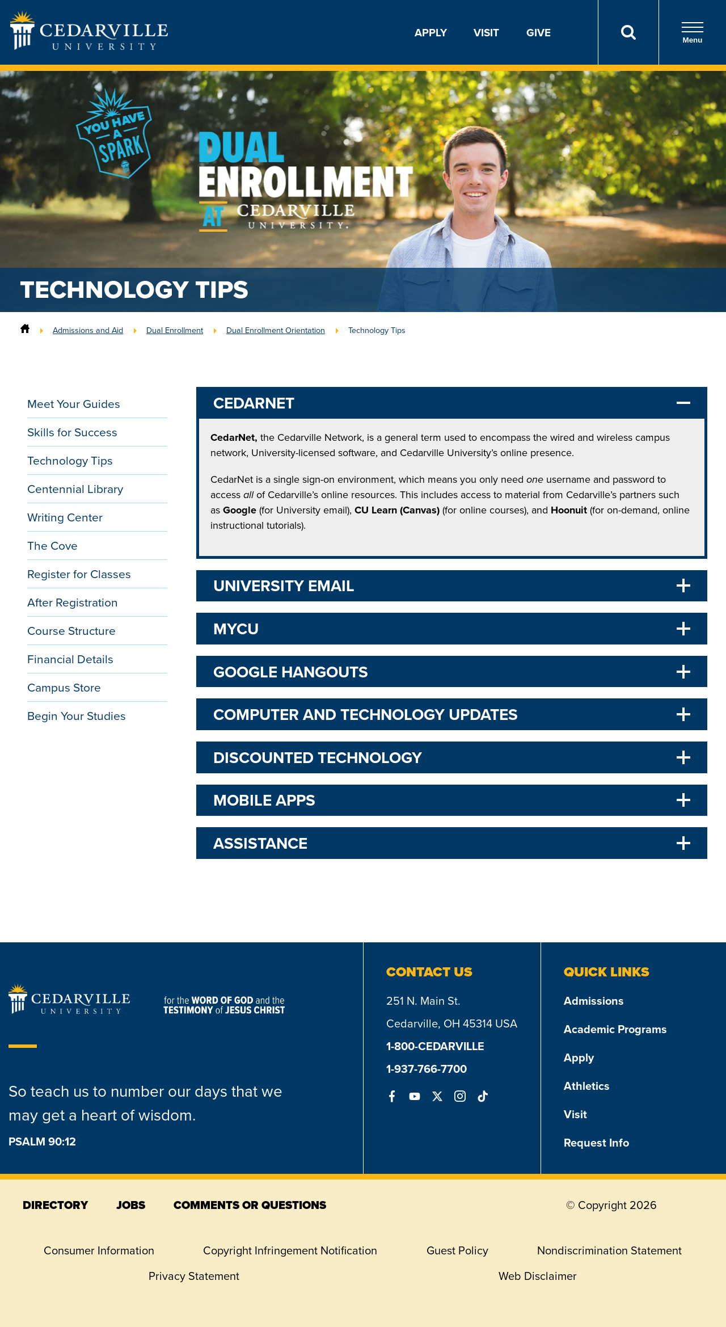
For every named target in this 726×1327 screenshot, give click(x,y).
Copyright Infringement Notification (290, 1250)
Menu (692, 32)
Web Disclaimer (538, 1275)
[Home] (24, 330)
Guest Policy (457, 1250)
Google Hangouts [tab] (290, 671)
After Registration (72, 602)
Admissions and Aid (88, 330)
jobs (130, 1205)
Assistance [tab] (260, 843)
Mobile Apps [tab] (264, 800)
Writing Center (65, 517)
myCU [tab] (236, 628)
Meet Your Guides (73, 403)
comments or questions (250, 1205)
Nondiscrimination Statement (609, 1250)
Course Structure (71, 630)
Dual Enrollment (174, 330)
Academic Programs (615, 1029)
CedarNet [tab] (253, 402)
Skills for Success (72, 432)
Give (538, 32)
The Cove (52, 545)
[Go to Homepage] (89, 46)
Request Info (596, 1142)
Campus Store (64, 687)
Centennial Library (75, 489)
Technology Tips (377, 330)
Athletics (587, 1085)
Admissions (594, 1000)
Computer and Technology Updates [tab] (365, 714)
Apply (431, 32)
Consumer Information (99, 1250)
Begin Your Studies (76, 715)
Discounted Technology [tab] (317, 757)
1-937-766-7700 (426, 1068)
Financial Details (70, 659)
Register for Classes (79, 574)
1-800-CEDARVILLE (435, 1046)
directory (55, 1205)
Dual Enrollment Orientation (275, 330)
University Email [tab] (283, 585)
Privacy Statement (194, 1275)
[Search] (628, 32)
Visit (486, 32)
